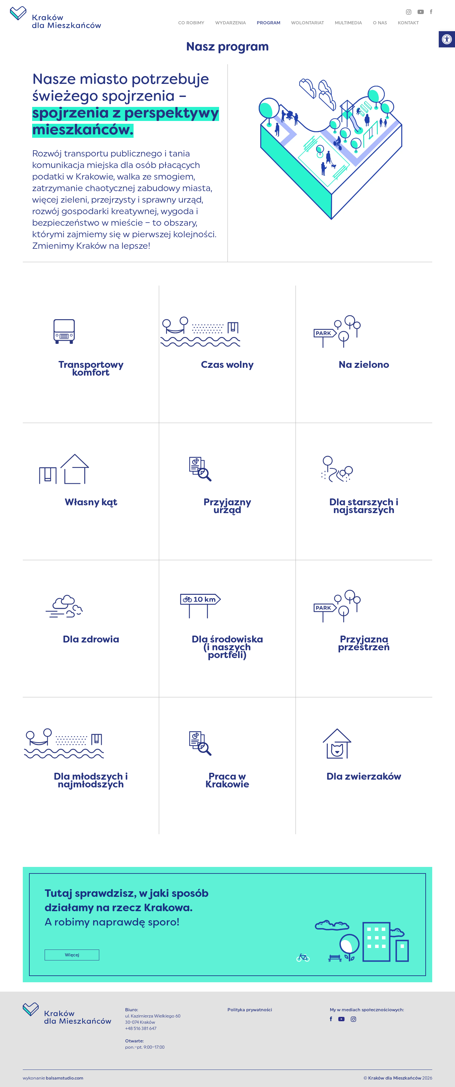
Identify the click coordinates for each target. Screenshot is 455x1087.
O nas (380, 23)
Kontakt (408, 23)
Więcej (72, 955)
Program (268, 23)
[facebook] (431, 11)
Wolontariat (307, 23)
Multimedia (348, 23)
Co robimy (191, 23)
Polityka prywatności (250, 1010)
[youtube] (421, 11)
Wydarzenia (230, 23)
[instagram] (408, 12)
